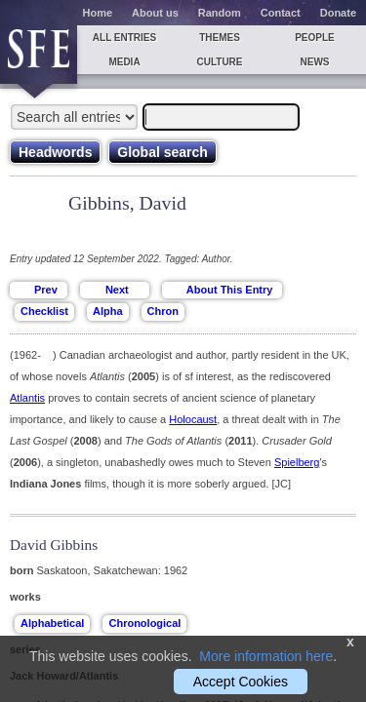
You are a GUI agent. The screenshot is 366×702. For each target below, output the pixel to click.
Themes (219, 37)
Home (98, 13)
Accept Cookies (240, 681)
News (315, 62)
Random (219, 13)
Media (124, 62)
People (315, 37)
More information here (266, 656)
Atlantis (27, 398)
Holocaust (193, 419)
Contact (281, 13)
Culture (219, 62)
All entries (124, 37)
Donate (338, 13)
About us (155, 13)
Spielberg (296, 462)
